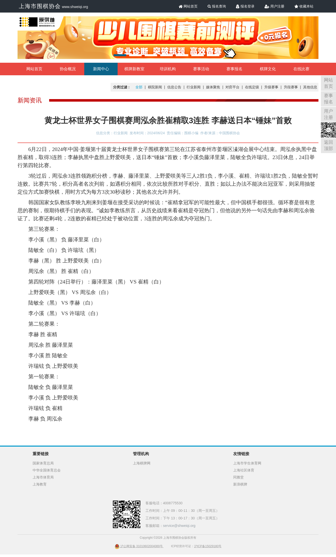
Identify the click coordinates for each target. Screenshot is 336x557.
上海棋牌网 (141, 463)
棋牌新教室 (134, 69)
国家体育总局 (43, 463)
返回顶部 (328, 145)
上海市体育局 (43, 477)
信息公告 (174, 87)
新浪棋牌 (240, 484)
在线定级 (252, 87)
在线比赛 (301, 69)
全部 (138, 87)
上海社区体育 (243, 470)
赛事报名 (234, 69)
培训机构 (168, 69)
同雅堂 (238, 477)
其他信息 (310, 87)
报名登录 (245, 6)
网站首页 (188, 6)
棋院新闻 (155, 87)
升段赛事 (291, 87)
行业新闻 (194, 87)
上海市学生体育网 (247, 463)
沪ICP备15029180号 (207, 546)
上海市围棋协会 (40, 6)
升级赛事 (271, 87)
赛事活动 (201, 69)
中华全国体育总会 (47, 470)
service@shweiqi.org (179, 526)
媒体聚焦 (213, 87)
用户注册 (274, 6)
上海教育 (40, 484)
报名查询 (217, 6)
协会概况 (68, 69)
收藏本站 (303, 6)
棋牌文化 (268, 69)
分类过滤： (122, 87)
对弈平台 (232, 87)
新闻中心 (101, 69)
